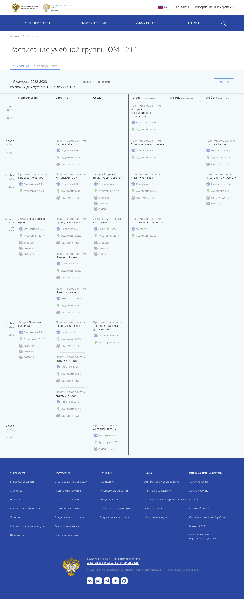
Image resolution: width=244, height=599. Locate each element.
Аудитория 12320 (143, 129)
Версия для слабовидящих (183, 569)
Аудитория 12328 (31, 191)
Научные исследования (158, 490)
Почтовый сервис (199, 508)
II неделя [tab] (104, 82)
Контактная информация (25, 508)
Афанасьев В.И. (142, 150)
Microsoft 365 (197, 526)
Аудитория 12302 (106, 442)
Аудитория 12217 (106, 191)
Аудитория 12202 (68, 236)
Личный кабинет (199, 490)
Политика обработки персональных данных (202, 536)
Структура (16, 490)
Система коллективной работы (207, 517)
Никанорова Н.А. (218, 150)
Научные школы (154, 508)
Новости (15, 499)
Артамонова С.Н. (31, 184)
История (15, 517)
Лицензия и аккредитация (115, 508)
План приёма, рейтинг (68, 490)
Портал (193, 499)
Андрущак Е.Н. (67, 150)
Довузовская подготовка (69, 517)
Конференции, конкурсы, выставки (165, 499)
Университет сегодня (22, 481)
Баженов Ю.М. (67, 263)
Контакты (182, 7)
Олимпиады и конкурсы (69, 526)
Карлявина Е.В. (142, 184)
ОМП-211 (101, 203)
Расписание (33, 36)
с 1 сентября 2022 (35, 66)
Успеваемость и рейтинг (114, 490)
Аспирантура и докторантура (161, 481)
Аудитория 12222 (68, 305)
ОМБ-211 (101, 198)
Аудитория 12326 (143, 157)
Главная (14, 36)
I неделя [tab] (87, 82)
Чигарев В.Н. (141, 229)
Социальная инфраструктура (27, 526)
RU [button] (163, 6)
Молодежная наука (155, 517)
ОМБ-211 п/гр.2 (217, 198)
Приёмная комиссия (67, 535)
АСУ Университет (199, 481)
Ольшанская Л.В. (143, 122)
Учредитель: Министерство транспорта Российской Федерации (124, 569)
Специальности (109, 499)
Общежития (17, 535)
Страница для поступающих (71, 481)
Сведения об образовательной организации (113, 562)
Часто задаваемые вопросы (71, 508)
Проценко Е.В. (67, 229)
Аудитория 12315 (68, 157)
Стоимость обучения (67, 499)
